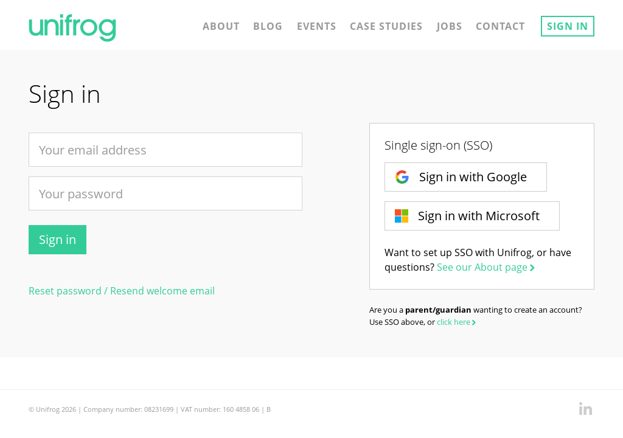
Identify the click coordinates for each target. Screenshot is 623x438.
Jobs (449, 26)
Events (316, 26)
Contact (500, 26)
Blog (268, 26)
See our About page (487, 267)
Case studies (386, 26)
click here (457, 321)
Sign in (567, 26)
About (221, 26)
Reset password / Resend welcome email (122, 290)
